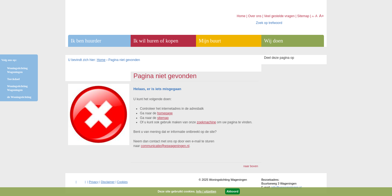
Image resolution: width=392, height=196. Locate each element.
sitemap (163, 118)
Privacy (93, 181)
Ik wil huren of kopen (155, 41)
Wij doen (273, 41)
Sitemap (303, 16)
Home (101, 60)
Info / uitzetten (206, 191)
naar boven (250, 166)
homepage (165, 113)
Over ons (254, 16)
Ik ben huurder (86, 41)
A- (313, 16)
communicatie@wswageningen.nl (165, 146)
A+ (321, 16)
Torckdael (13, 79)
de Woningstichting (19, 97)
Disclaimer (108, 181)
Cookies (122, 181)
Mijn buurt (210, 41)
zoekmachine (206, 122)
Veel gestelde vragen (279, 16)
